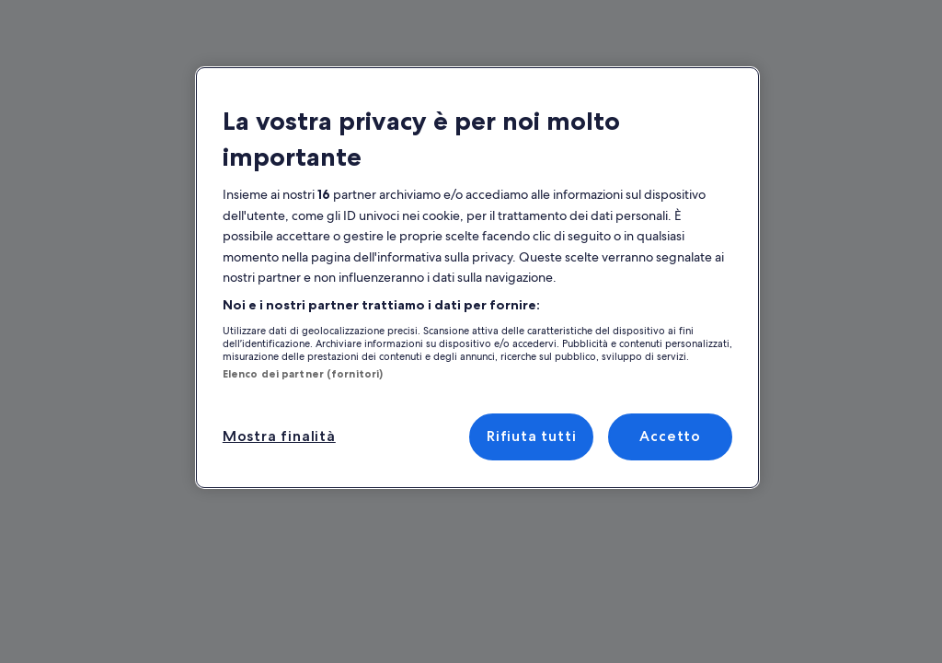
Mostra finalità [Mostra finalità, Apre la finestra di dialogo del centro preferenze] (276, 436)
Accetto (670, 436)
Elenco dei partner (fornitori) (291, 373)
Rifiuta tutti (531, 436)
